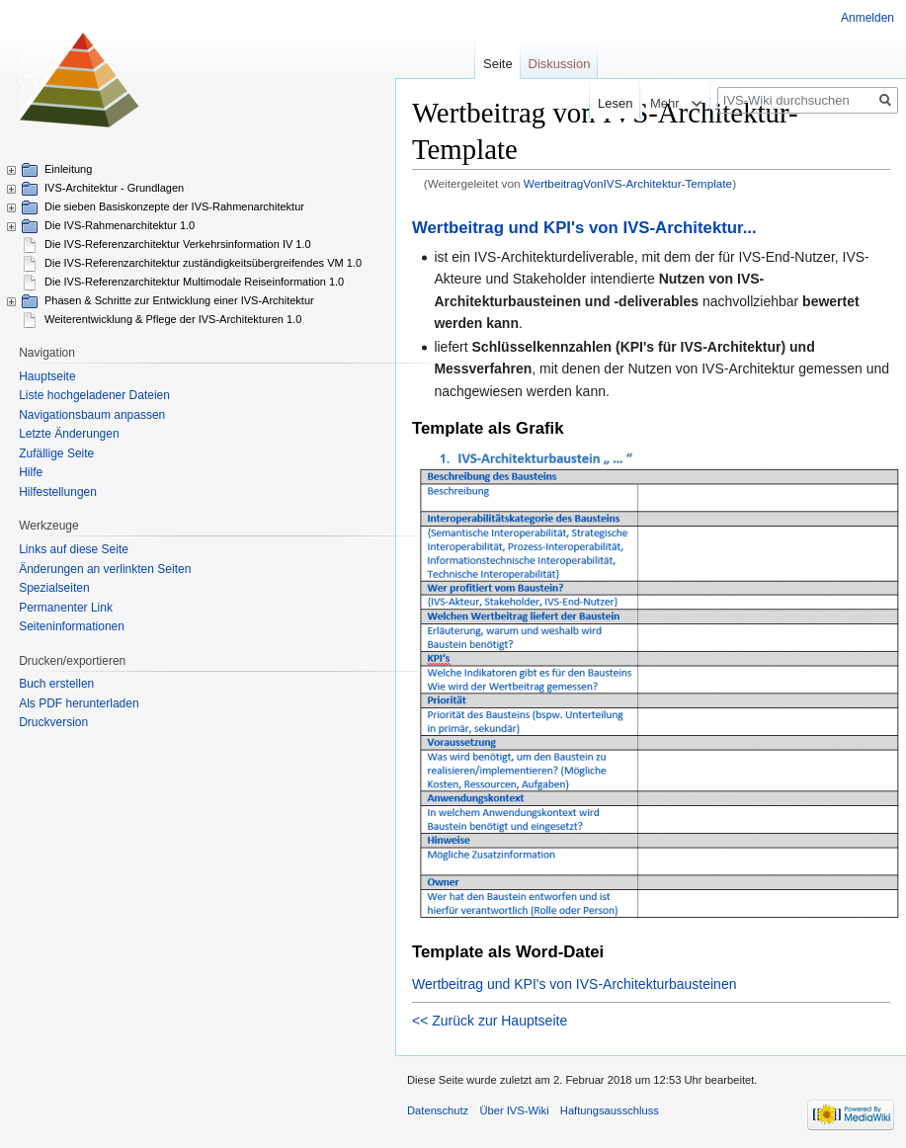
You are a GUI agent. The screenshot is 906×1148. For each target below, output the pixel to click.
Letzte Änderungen (69, 434)
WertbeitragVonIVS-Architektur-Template (628, 183)
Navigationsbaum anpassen (92, 415)
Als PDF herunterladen (78, 703)
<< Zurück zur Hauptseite (489, 1020)
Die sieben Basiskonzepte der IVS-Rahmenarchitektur (174, 206)
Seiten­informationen (71, 626)
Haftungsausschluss (609, 1110)
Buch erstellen (56, 684)
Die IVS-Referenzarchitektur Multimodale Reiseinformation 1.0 (194, 281)
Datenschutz (437, 1110)
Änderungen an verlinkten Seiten (105, 569)
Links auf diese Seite (73, 549)
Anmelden (867, 18)
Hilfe (30, 472)
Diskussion (560, 63)
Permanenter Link (66, 608)
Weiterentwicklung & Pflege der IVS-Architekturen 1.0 (172, 319)
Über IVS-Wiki (513, 1110)
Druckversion (53, 722)
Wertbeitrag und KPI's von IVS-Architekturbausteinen (574, 984)
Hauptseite (47, 376)
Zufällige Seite (56, 453)
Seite (498, 63)
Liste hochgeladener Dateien (94, 395)
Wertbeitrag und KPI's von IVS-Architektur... (584, 227)
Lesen (591, 103)
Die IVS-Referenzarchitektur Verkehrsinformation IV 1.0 (177, 244)
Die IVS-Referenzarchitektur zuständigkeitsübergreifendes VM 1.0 (203, 263)
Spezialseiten (54, 588)
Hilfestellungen (58, 492)
